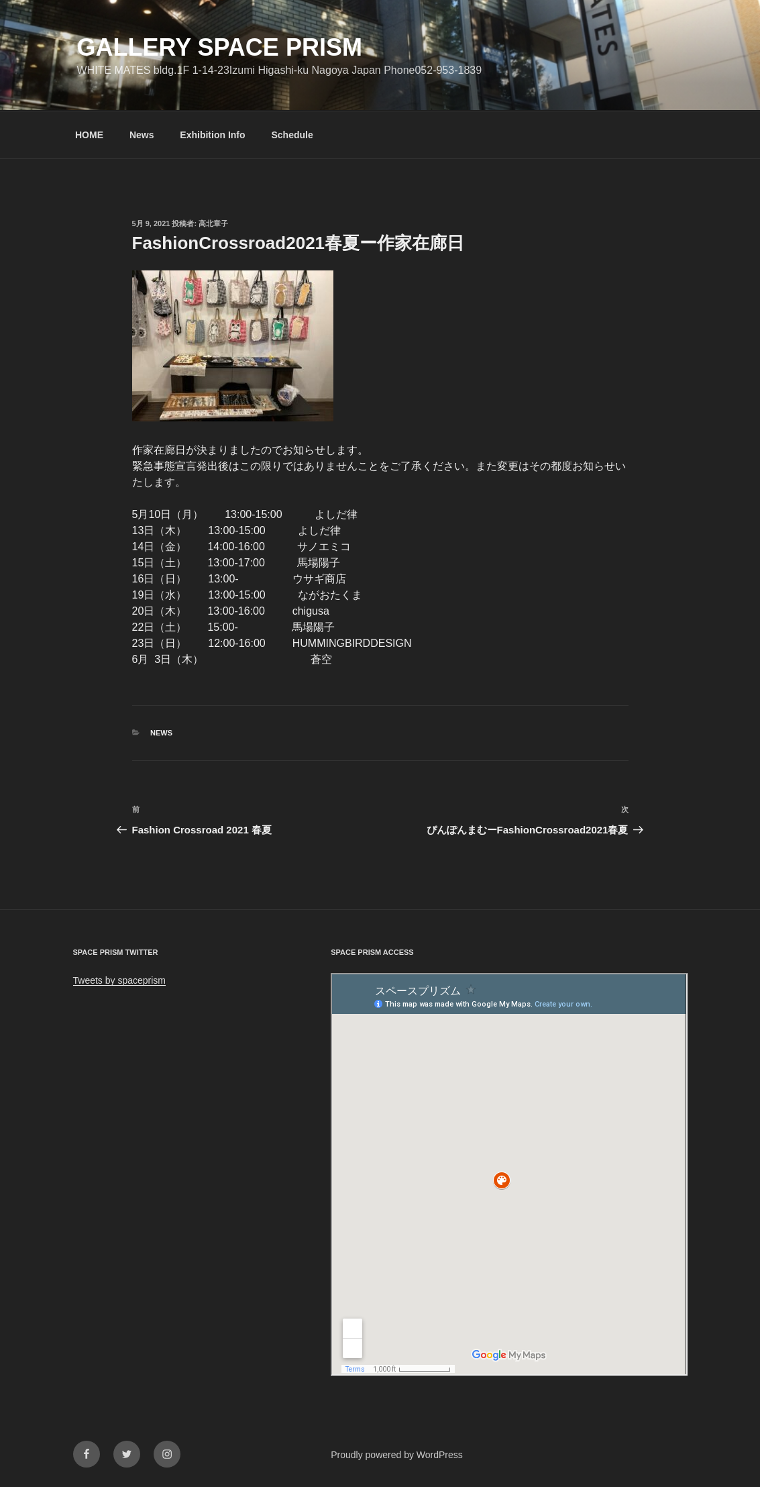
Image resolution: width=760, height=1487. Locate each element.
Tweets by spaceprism (119, 980)
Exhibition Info (212, 135)
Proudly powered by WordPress (397, 1454)
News (141, 135)
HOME (89, 135)
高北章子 (213, 223)
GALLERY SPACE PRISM (219, 47)
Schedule (292, 135)
